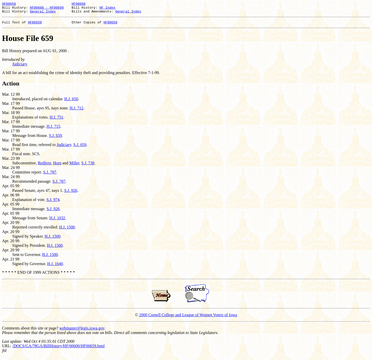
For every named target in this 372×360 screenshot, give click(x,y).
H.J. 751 (56, 120)
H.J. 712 (76, 111)
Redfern (44, 166)
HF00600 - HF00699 (47, 9)
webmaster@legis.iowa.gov (81, 331)
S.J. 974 (52, 202)
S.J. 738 (87, 166)
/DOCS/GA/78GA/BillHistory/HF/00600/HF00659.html (58, 349)
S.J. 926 (70, 193)
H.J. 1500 (67, 230)
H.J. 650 (71, 102)
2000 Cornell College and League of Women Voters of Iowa (188, 318)
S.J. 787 (49, 175)
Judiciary (19, 67)
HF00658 (9, 4)
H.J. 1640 (55, 267)
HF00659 (35, 25)
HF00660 (79, 4)
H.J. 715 (53, 129)
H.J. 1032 (57, 221)
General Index (43, 13)
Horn (57, 166)
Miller (74, 166)
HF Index (107, 9)
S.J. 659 (55, 138)
